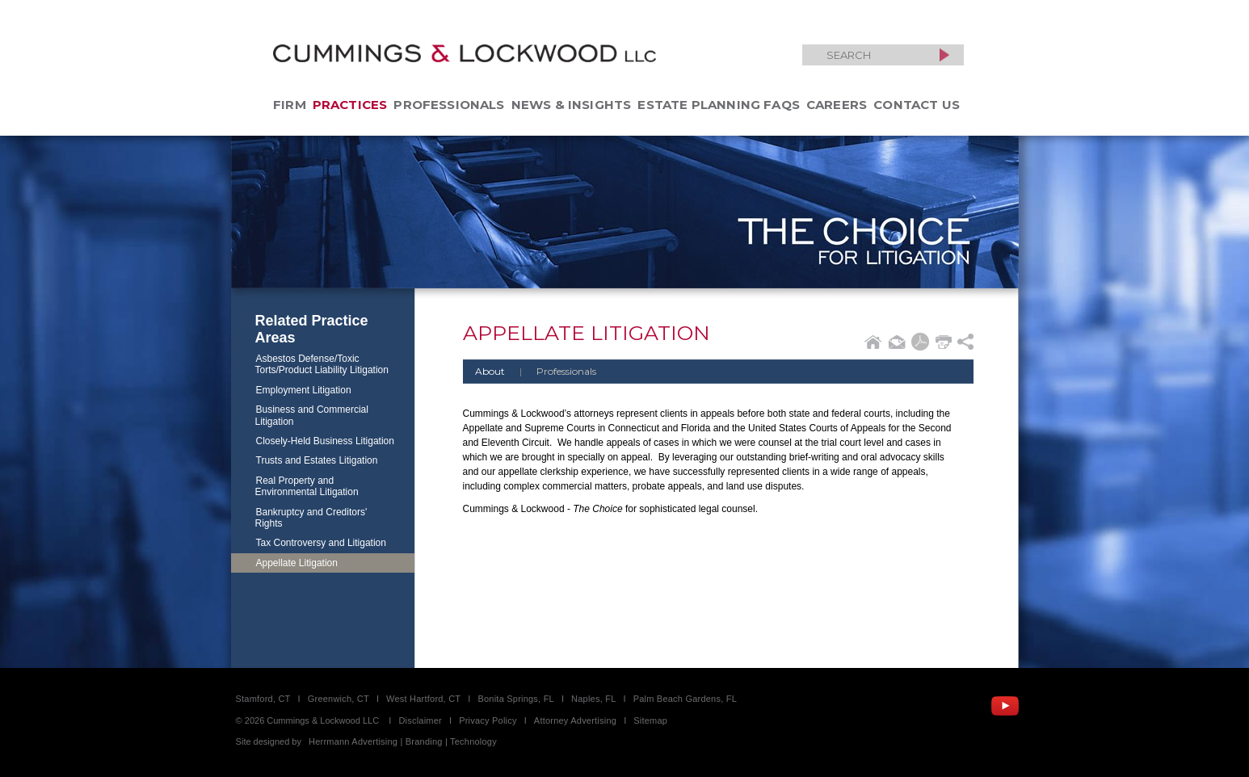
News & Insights (571, 104)
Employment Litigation (303, 390)
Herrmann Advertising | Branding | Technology (403, 741)
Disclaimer (420, 720)
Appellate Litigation (297, 563)
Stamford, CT (263, 699)
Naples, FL (593, 699)
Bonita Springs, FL (515, 699)
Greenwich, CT (338, 699)
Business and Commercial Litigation (311, 415)
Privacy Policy (488, 720)
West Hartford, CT (423, 699)
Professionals (448, 104)
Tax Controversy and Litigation (321, 542)
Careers (836, 104)
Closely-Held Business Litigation (325, 441)
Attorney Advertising (575, 720)
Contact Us (916, 104)
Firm (289, 104)
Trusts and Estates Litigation (317, 460)
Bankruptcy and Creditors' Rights (311, 517)
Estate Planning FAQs (718, 104)
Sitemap (650, 720)
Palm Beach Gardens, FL (685, 699)
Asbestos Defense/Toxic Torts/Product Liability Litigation (322, 364)
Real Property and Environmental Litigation (307, 486)
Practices (350, 104)
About (490, 371)
